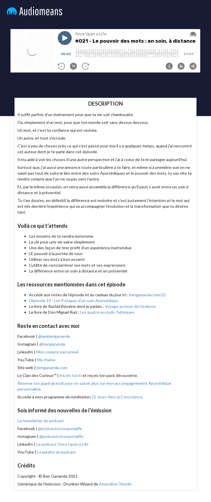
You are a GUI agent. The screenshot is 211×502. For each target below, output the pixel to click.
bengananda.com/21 (147, 294)
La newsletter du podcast (40, 420)
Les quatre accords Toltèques (107, 312)
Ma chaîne (46, 359)
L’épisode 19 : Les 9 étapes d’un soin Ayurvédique (73, 300)
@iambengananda (54, 336)
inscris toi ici (70, 375)
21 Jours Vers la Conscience (116, 396)
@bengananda (52, 344)
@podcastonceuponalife (60, 428)
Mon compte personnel (57, 351)
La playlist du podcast (56, 451)
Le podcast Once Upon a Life (62, 444)
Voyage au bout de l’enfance (130, 306)
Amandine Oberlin (115, 483)
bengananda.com (52, 367)
